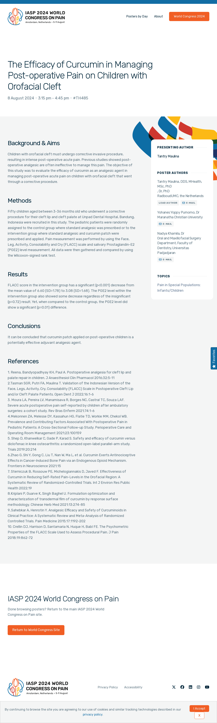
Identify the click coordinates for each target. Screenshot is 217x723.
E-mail (191, 202)
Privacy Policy (108, 687)
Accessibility (133, 687)
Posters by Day (137, 16)
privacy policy (92, 714)
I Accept (199, 708)
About (158, 16)
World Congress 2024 (189, 16)
